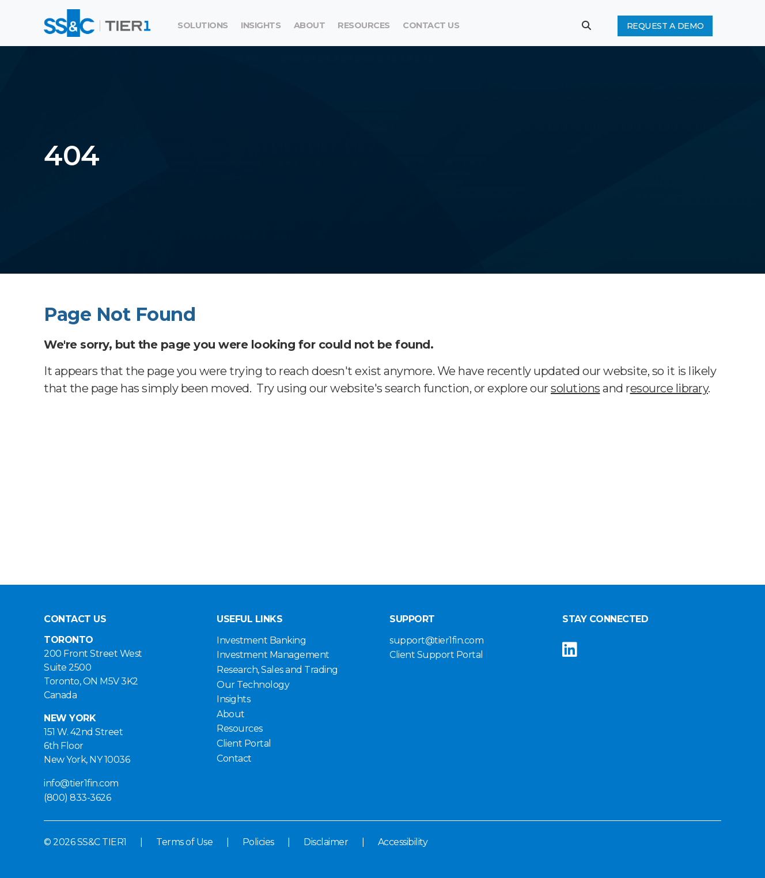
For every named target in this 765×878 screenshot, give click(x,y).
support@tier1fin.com (436, 640)
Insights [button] (261, 25)
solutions (575, 388)
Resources (364, 25)
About (231, 714)
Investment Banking (261, 640)
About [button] (309, 25)
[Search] (504, 26)
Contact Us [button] (431, 25)
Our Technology (253, 684)
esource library (669, 388)
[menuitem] (364, 26)
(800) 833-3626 (77, 797)
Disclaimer (326, 842)
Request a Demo (665, 26)
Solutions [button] (202, 25)
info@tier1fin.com (81, 783)
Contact (234, 758)
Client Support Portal (436, 654)
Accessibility (403, 842)
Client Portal (244, 743)
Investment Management (273, 654)
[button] (591, 25)
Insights (233, 699)
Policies (258, 842)
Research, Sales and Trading (277, 669)
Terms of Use (184, 842)
